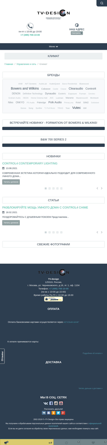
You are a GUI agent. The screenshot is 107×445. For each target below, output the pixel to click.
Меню (53, 46)
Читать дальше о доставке (90, 388)
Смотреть (77, 33)
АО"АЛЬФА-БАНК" (72, 322)
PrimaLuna (68, 103)
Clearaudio (76, 88)
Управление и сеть (26, 64)
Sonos (23, 108)
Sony (31, 108)
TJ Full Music (49, 108)
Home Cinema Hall (39, 98)
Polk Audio (55, 102)
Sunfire (39, 108)
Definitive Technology (32, 93)
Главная (9, 64)
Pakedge (41, 102)
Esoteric (62, 94)
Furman (82, 94)
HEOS (26, 98)
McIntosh (94, 98)
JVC (52, 98)
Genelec (91, 94)
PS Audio (31, 103)
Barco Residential (69, 84)
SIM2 (86, 102)
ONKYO (20, 102)
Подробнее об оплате (92, 353)
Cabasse (45, 88)
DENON (16, 93)
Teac (68, 108)
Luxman (59, 98)
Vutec (76, 108)
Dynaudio (50, 93)
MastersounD (82, 98)
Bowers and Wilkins (25, 88)
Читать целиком (11, 182)
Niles (10, 102)
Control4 (90, 88)
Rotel (78, 102)
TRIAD (60, 108)
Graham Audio (14, 98)
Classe (63, 89)
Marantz (70, 98)
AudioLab (43, 84)
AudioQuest (54, 84)
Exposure (72, 94)
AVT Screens (30, 84)
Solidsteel (95, 103)
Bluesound (84, 84)
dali (84, 108)
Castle (55, 89)
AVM (20, 84)
